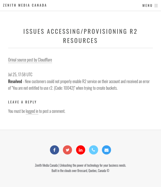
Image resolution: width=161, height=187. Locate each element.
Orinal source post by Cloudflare (30, 60)
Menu (147, 5)
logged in (32, 111)
